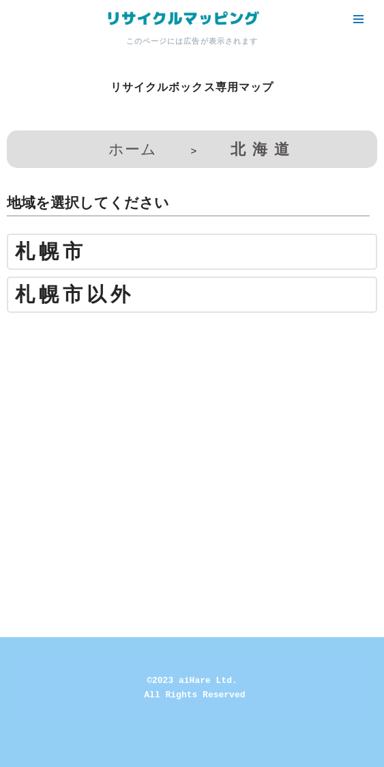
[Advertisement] (192, 418)
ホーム (132, 149)
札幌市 (51, 252)
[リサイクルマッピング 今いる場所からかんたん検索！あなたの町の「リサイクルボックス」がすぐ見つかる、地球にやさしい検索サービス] (182, 19)
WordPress (236, 753)
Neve (134, 753)
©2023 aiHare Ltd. (192, 680)
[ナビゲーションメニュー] (358, 19)
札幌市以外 (74, 295)
